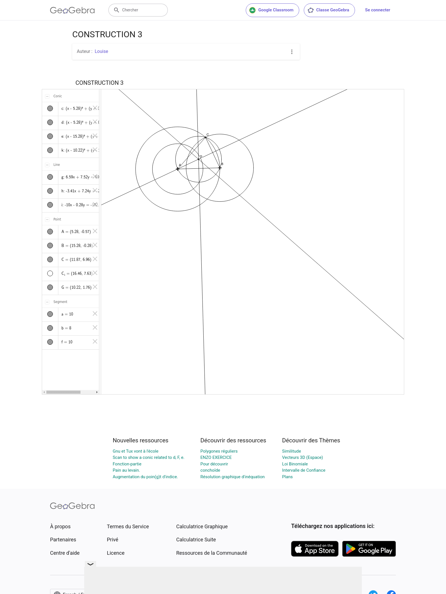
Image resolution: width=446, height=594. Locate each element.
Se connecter (377, 10)
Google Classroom (271, 10)
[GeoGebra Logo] (72, 10)
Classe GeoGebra (328, 10)
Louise (101, 51)
